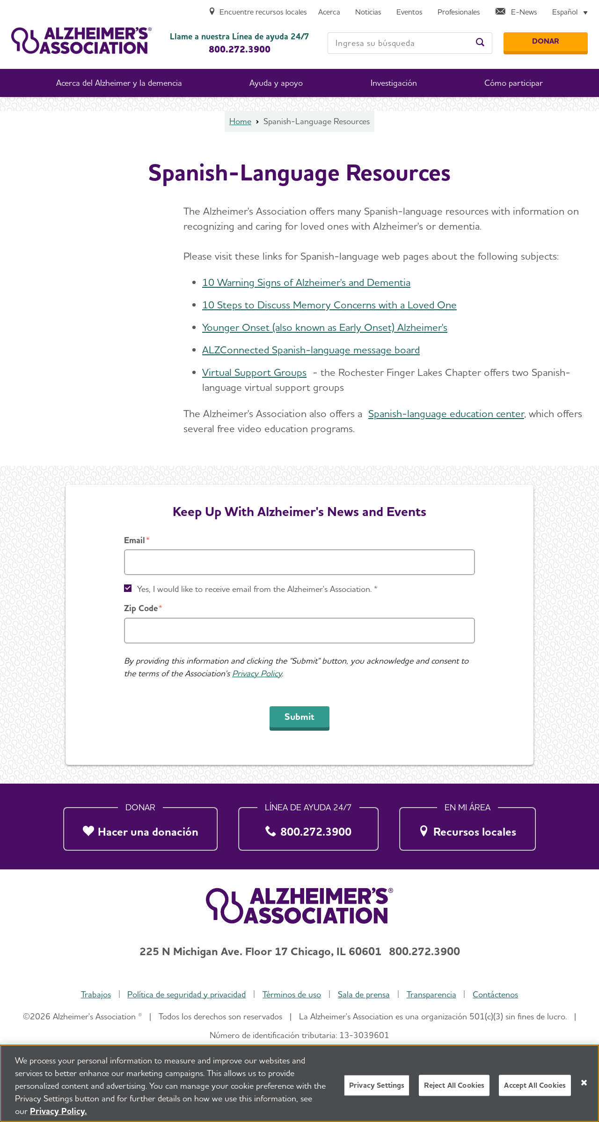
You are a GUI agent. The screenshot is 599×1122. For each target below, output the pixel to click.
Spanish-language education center (446, 413)
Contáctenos (495, 994)
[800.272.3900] (308, 826)
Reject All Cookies (454, 1089)
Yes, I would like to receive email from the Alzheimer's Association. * (257, 589)
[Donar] (546, 41)
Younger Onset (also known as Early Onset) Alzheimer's (324, 327)
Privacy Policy (257, 673)
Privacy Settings (377, 1089)
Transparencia (431, 994)
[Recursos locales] (467, 826)
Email (134, 540)
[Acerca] (329, 12)
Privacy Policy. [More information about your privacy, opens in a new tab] (58, 1115)
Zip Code (141, 608)
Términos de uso (292, 994)
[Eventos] (409, 12)
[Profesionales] (459, 12)
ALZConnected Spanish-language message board (311, 350)
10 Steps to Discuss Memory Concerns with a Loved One (329, 305)
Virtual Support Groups (254, 372)
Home (240, 121)
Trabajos (96, 994)
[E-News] (516, 12)
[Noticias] (368, 12)
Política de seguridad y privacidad (186, 994)
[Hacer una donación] (140, 826)
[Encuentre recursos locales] (257, 12)
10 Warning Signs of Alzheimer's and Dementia (306, 282)
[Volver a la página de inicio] (81, 40)
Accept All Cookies (535, 1089)
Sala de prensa (364, 994)
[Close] (584, 1087)
